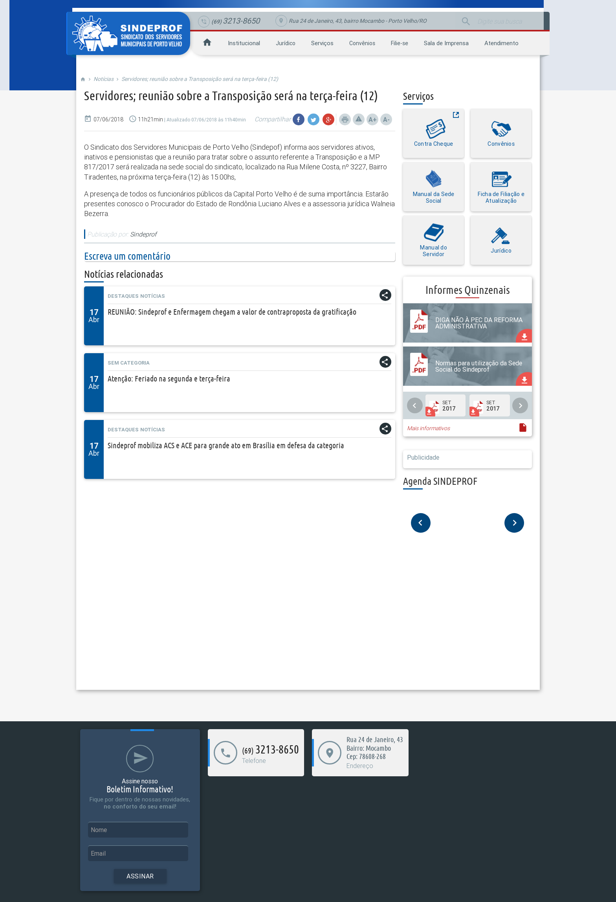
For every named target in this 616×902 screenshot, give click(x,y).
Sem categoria (129, 362)
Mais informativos (428, 428)
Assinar (140, 876)
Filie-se (399, 43)
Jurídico (285, 43)
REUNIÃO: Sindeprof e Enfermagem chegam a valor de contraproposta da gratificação (232, 311)
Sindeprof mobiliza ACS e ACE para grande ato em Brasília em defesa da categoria (226, 445)
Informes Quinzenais (467, 289)
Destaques (123, 296)
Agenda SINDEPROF (440, 481)
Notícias (104, 78)
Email (98, 853)
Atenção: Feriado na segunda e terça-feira (169, 378)
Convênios (362, 43)
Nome (99, 830)
